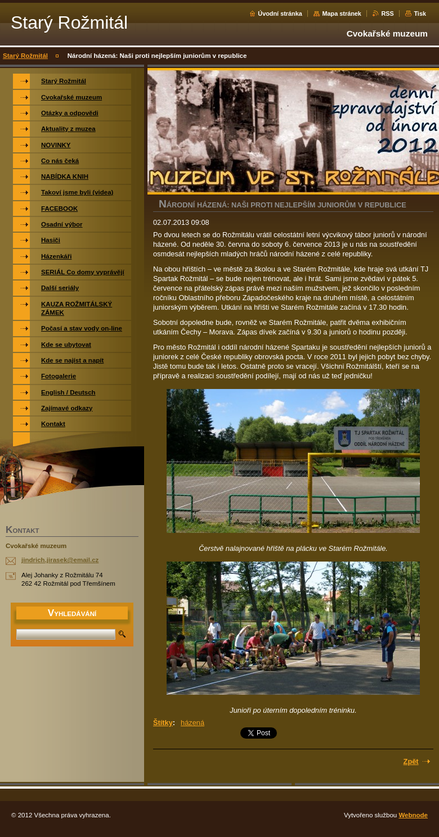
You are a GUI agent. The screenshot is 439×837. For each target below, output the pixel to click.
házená (192, 722)
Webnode (413, 815)
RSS (387, 13)
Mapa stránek (341, 13)
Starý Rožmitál (25, 55)
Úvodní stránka (280, 13)
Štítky (163, 722)
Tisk (420, 13)
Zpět (411, 761)
